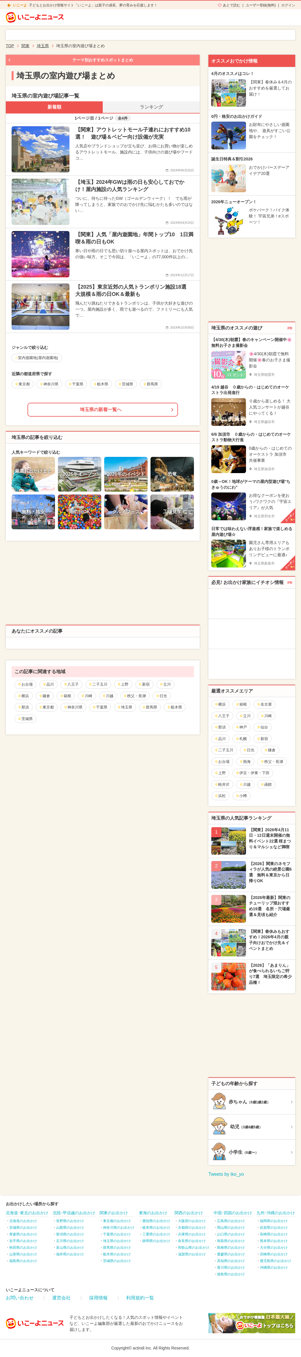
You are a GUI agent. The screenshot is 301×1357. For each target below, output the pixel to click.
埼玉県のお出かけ (117, 1241)
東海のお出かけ (153, 1213)
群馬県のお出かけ (117, 1248)
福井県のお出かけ (70, 1254)
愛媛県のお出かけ (231, 1254)
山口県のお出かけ (231, 1234)
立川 (165, 684)
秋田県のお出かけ (23, 1248)
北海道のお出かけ (23, 1221)
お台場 (25, 684)
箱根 (65, 696)
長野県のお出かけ (70, 1221)
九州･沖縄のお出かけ (275, 1213)
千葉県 (99, 707)
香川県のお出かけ (231, 1268)
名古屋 (264, 704)
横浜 (23, 696)
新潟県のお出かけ (70, 1234)
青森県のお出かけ (23, 1234)
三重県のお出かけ (156, 1234)
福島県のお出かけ (23, 1261)
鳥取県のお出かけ (231, 1241)
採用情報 (98, 1297)
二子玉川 (98, 684)
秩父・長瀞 (134, 696)
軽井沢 (222, 784)
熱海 (245, 761)
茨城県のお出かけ (117, 1261)
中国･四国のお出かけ (233, 1213)
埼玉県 (124, 707)
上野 (123, 684)
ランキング (151, 107)
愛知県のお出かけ (156, 1221)
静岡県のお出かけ (156, 1241)
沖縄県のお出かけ (274, 1268)
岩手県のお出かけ (23, 1241)
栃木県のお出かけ (117, 1254)
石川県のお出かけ (70, 1241)
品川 (48, 684)
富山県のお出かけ (70, 1248)
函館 (266, 784)
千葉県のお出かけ (117, 1234)
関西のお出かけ (189, 1213)
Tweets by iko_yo (226, 1174)
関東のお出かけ (114, 1213)
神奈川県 (73, 707)
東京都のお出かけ (117, 1221)
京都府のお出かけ (192, 1228)
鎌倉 (44, 696)
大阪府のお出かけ (192, 1221)
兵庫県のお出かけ (192, 1234)
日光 (161, 696)
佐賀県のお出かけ (274, 1228)
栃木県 (174, 707)
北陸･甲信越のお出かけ (74, 1213)
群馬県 (149, 707)
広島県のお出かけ (231, 1221)
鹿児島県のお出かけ (275, 1261)
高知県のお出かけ (231, 1261)
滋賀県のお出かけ (192, 1254)
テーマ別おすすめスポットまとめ (102, 60)
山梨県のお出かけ (70, 1228)
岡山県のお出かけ (231, 1228)
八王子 (71, 684)
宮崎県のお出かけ (274, 1254)
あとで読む (231, 5)
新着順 (54, 107)
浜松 (220, 796)
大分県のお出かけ (274, 1248)
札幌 (241, 739)
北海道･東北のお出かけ (27, 1213)
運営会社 (61, 1297)
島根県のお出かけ (231, 1248)
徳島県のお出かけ (231, 1274)
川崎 (86, 696)
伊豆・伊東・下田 (252, 773)
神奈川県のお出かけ (118, 1228)
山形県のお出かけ (23, 1254)
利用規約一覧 (140, 1297)
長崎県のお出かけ (274, 1234)
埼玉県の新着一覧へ (101, 409)
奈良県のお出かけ (192, 1241)
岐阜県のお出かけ (156, 1228)
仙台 (262, 727)
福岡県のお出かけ (274, 1221)
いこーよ (20, 5)
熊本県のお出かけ (274, 1241)
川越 (107, 696)
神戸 (241, 727)
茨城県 (25, 719)
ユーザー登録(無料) (261, 5)
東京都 (46, 707)
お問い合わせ (20, 1297)
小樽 (241, 796)
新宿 (144, 684)
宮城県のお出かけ (23, 1228)
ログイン (288, 5)
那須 (23, 707)
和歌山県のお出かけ (193, 1248)
